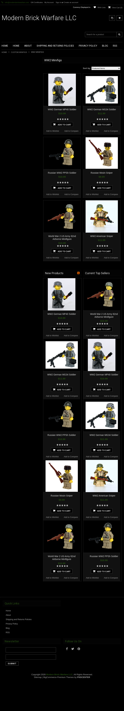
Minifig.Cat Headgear (13, 117)
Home (4, 52)
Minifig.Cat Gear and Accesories (17, 122)
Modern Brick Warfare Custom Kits (18, 79)
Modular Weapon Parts (13, 84)
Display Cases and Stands (15, 73)
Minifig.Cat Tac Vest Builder (15, 111)
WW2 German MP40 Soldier (62, 109)
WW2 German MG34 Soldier (101, 109)
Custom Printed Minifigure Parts (17, 89)
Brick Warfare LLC (39, 18)
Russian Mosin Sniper (102, 173)
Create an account (71, 2)
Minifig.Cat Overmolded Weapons (18, 128)
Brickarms (8, 68)
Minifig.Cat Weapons (12, 100)
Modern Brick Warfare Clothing (17, 160)
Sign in (58, 2)
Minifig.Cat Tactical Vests (14, 106)
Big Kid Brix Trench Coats (15, 139)
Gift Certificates (37, 2)
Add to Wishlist (52, 131)
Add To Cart (62, 124)
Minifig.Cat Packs (11, 133)
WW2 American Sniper (101, 236)
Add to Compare (71, 131)
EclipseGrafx (9, 155)
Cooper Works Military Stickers (17, 144)
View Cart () (117, 8)
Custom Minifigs (19, 52)
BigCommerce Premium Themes (58, 677)
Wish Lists (102, 7)
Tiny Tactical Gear (11, 149)
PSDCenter (83, 677)
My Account (49, 2)
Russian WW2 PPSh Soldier (62, 173)
